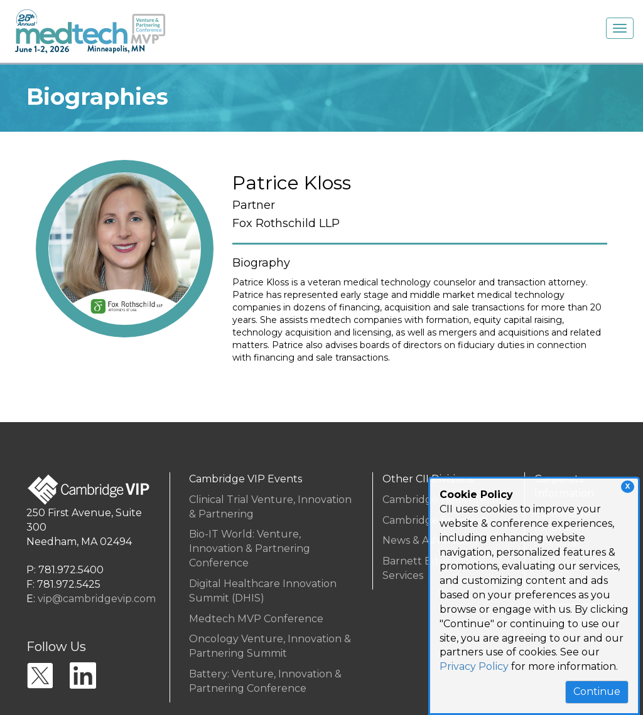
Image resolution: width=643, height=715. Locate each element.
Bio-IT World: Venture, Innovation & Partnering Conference (249, 548)
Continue (596, 691)
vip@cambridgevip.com (97, 599)
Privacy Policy (474, 666)
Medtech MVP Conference (256, 619)
